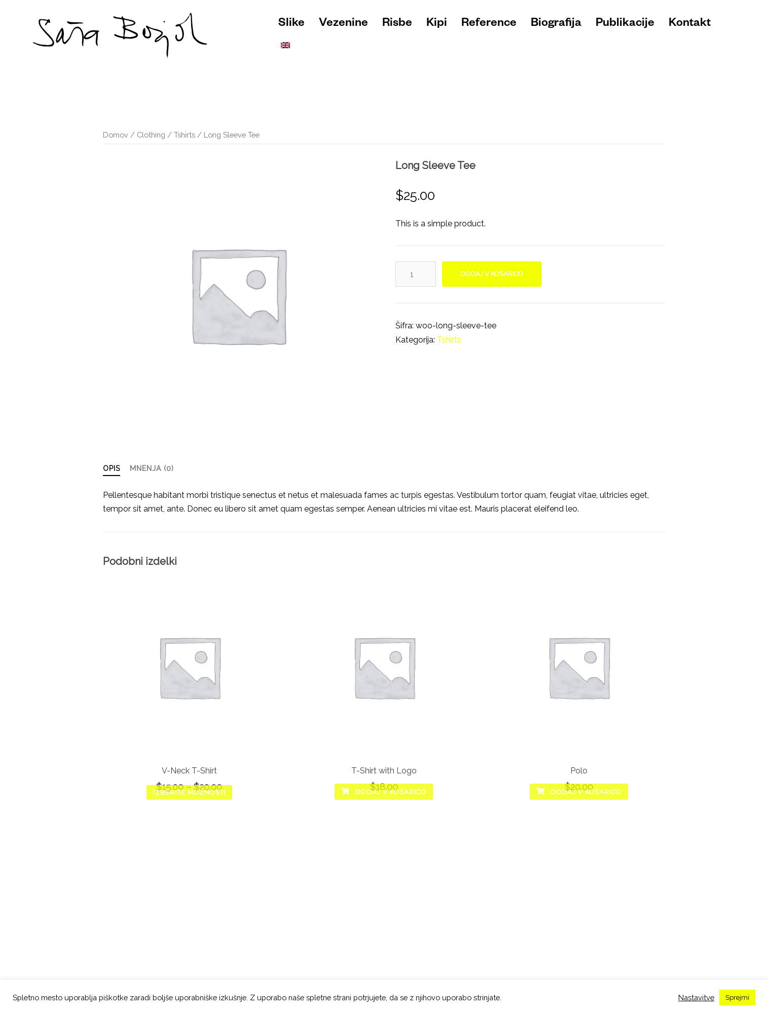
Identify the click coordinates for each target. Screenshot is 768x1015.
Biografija (556, 24)
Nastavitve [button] (696, 997)
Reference (489, 24)
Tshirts (184, 134)
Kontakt (690, 24)
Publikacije (625, 24)
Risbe (397, 24)
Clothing (151, 134)
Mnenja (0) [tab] (152, 468)
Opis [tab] (111, 468)
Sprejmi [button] (737, 997)
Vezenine (343, 24)
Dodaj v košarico (491, 274)
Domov (115, 134)
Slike (291, 24)
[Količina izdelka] (415, 274)
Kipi (436, 24)
